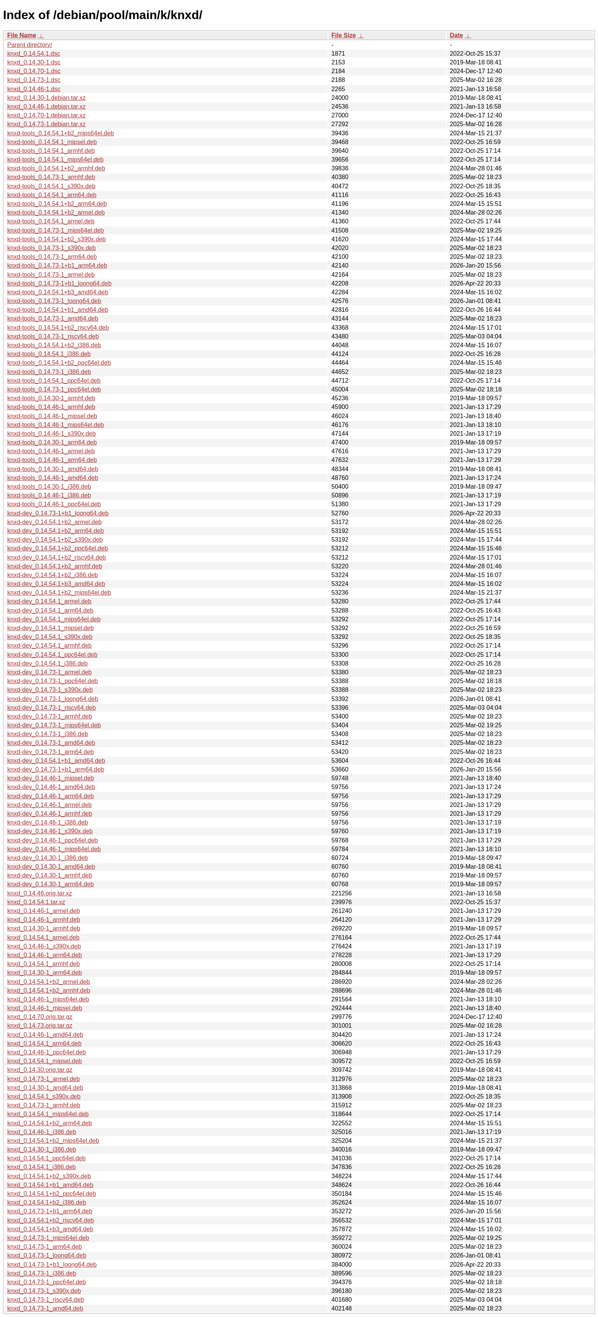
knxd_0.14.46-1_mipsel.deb (44, 1008)
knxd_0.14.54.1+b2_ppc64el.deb (51, 1193)
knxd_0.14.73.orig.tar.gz (39, 1025)
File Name (21, 35)
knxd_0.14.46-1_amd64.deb (45, 1034)
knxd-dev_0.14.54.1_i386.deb (47, 663)
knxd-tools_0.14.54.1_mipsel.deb (52, 142)
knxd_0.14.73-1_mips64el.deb (48, 1238)
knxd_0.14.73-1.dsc (34, 80)
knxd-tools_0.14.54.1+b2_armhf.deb (56, 168)
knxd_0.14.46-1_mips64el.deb (48, 999)
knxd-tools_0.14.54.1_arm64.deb (51, 195)
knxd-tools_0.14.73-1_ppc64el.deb (54, 389)
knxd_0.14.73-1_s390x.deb (44, 1291)
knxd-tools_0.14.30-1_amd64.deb (52, 469)
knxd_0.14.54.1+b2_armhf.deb (48, 990)
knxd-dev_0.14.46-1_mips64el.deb (54, 849)
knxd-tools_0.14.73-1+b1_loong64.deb (59, 283)
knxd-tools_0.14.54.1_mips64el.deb (55, 159)
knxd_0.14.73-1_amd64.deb (45, 1308)
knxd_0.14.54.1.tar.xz (36, 902)
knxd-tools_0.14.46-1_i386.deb (49, 495)
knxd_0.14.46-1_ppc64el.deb (46, 1052)
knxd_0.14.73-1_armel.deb (43, 1079)
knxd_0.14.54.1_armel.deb (43, 937)
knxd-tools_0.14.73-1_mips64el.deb (55, 230)
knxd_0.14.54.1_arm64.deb (44, 1043)
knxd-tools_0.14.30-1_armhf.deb (51, 398)
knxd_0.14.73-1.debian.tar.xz (46, 124)
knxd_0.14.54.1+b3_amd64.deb (50, 1229)
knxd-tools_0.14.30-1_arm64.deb (52, 442)
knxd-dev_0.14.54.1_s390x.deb (49, 637)
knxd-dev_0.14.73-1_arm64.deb (50, 752)
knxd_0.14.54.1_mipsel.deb (44, 1061)
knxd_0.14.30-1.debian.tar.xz (46, 98)
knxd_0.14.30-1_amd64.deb (45, 1087)
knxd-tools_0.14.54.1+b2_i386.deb (54, 345)
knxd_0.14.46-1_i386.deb (41, 1132)
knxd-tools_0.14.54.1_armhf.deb (51, 151)
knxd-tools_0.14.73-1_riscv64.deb (53, 336)
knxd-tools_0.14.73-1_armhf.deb (51, 177)
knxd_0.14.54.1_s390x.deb (43, 1096)
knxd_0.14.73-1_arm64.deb (44, 1246)
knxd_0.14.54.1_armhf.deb (43, 964)
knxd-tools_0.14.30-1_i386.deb (49, 486)
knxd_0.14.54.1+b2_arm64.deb (49, 1123)
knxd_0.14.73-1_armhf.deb (43, 1105)
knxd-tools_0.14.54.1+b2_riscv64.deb (58, 327)
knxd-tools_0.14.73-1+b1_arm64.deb (57, 265)
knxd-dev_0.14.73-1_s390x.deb (50, 690)
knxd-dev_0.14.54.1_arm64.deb (50, 610)
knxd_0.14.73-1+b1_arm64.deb (49, 1211)
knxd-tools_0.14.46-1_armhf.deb (51, 407)
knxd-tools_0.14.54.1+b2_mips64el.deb (60, 133)
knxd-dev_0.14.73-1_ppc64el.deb (52, 681)
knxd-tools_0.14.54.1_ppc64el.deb (54, 380)
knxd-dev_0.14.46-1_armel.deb (49, 805)
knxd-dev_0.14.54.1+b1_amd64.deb (56, 760)
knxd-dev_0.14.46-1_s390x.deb (50, 831)
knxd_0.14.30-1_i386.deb (41, 1149)
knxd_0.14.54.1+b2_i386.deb (46, 1202)
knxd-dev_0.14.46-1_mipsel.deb (50, 778)
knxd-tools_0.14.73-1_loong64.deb (54, 301)
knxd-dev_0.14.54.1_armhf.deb (49, 645)
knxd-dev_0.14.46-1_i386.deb (47, 822)
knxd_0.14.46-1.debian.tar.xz (46, 106)
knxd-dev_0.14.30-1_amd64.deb (51, 866)
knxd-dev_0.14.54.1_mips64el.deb (54, 619)
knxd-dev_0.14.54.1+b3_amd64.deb (56, 584)
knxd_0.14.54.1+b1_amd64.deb (50, 1185)
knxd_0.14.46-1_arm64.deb (44, 955)
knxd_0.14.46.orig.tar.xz (39, 893)
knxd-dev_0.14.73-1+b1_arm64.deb (55, 769)
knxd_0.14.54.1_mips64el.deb (48, 1114)
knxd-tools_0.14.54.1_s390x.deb (51, 186)
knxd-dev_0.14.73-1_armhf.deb (49, 716)
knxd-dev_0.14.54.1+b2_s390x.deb (55, 539)
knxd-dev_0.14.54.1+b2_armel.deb (54, 522)
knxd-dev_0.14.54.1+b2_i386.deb (52, 575)
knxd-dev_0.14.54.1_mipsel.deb (50, 628)
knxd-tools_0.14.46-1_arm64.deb (52, 460)
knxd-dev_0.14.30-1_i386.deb (47, 858)
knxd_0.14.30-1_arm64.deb (44, 972)
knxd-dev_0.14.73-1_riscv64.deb (51, 707)
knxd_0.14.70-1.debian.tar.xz (46, 115)
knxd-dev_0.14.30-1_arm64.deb (50, 884)
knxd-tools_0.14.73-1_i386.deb (49, 372)
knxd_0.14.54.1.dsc (33, 53)
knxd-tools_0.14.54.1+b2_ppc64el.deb (59, 362)
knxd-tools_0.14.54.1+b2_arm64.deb (57, 204)
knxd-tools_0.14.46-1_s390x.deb (51, 433)
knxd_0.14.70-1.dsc (34, 71)
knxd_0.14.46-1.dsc (34, 89)
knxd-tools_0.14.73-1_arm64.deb (52, 256)
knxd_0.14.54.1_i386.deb (41, 1167)
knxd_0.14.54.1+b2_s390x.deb (49, 1176)
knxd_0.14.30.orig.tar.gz (39, 1070)
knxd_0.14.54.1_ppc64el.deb (46, 1158)
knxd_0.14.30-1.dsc (34, 62)
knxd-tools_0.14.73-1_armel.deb (51, 274)
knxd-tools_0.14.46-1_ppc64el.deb (54, 504)
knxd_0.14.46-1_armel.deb (43, 911)
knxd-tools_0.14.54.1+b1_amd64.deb (57, 309)
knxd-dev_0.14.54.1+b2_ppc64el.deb (57, 548)
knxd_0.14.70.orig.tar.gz (39, 1017)
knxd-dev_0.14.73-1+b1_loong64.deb (58, 513)
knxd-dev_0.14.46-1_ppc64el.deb (52, 840)
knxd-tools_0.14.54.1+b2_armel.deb (56, 212)
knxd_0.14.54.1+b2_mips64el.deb (53, 1140)
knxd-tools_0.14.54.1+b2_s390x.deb (56, 239)
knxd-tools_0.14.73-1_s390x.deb (51, 248)
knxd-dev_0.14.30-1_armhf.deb (49, 875)
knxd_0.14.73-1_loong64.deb (46, 1255)
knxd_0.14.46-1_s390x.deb (44, 946)
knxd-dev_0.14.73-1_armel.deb (49, 672)
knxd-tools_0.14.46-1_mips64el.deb (55, 425)
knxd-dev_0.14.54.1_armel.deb (49, 601)
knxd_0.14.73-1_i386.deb (41, 1273)
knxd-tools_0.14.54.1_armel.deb (51, 221)
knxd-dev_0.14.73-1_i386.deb (47, 734)
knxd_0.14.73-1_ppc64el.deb (46, 1282)
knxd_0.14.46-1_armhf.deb (43, 919)
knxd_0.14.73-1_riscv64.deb (45, 1299)
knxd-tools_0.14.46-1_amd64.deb (52, 478)
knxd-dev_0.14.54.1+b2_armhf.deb (54, 566)
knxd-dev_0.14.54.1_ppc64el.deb (52, 654)
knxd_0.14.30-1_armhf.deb (43, 928)
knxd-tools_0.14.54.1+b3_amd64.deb (57, 292)
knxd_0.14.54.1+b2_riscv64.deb (50, 1220)
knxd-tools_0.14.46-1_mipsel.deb (52, 416)
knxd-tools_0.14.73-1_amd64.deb (52, 318)
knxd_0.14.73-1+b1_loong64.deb (51, 1264)
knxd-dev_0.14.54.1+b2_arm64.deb (55, 531)
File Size (343, 35)
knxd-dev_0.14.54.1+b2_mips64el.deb (59, 592)
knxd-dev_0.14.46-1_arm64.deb (50, 796)
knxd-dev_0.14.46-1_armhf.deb (49, 813)
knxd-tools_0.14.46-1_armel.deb (51, 451)
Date (456, 35)
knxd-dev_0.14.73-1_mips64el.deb (54, 725)
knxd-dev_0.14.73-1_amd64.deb (51, 743)
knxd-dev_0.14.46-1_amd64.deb (51, 787)
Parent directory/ (29, 45)
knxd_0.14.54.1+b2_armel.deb (48, 982)
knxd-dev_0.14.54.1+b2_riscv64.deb (56, 557)
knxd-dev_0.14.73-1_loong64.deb (52, 699)
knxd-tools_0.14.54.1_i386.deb (49, 354)
